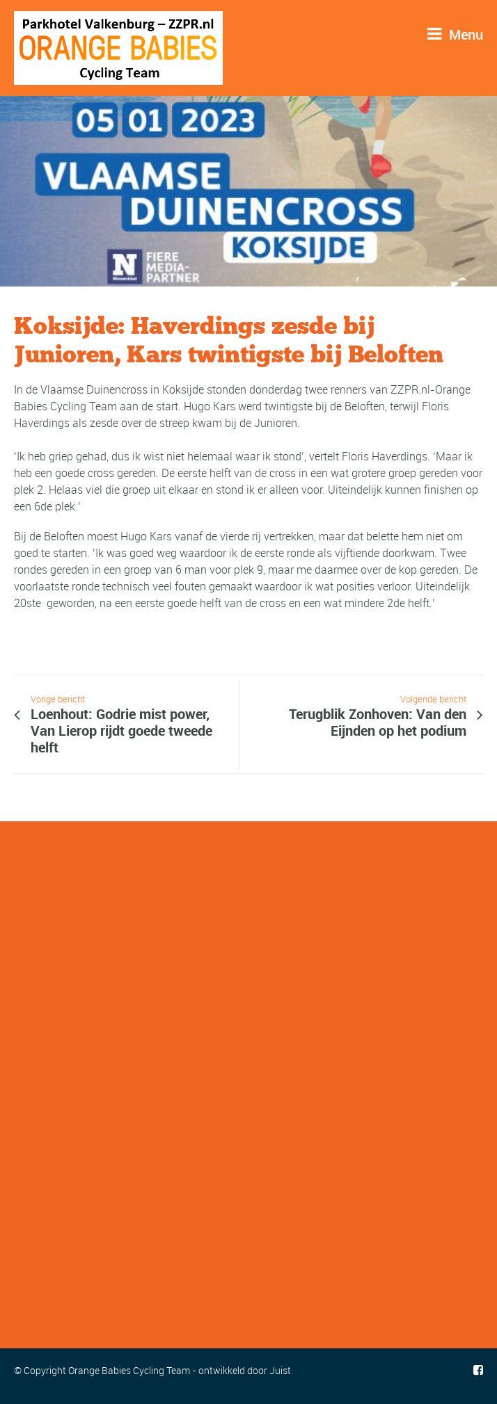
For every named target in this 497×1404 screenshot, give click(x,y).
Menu (455, 34)
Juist (280, 1370)
